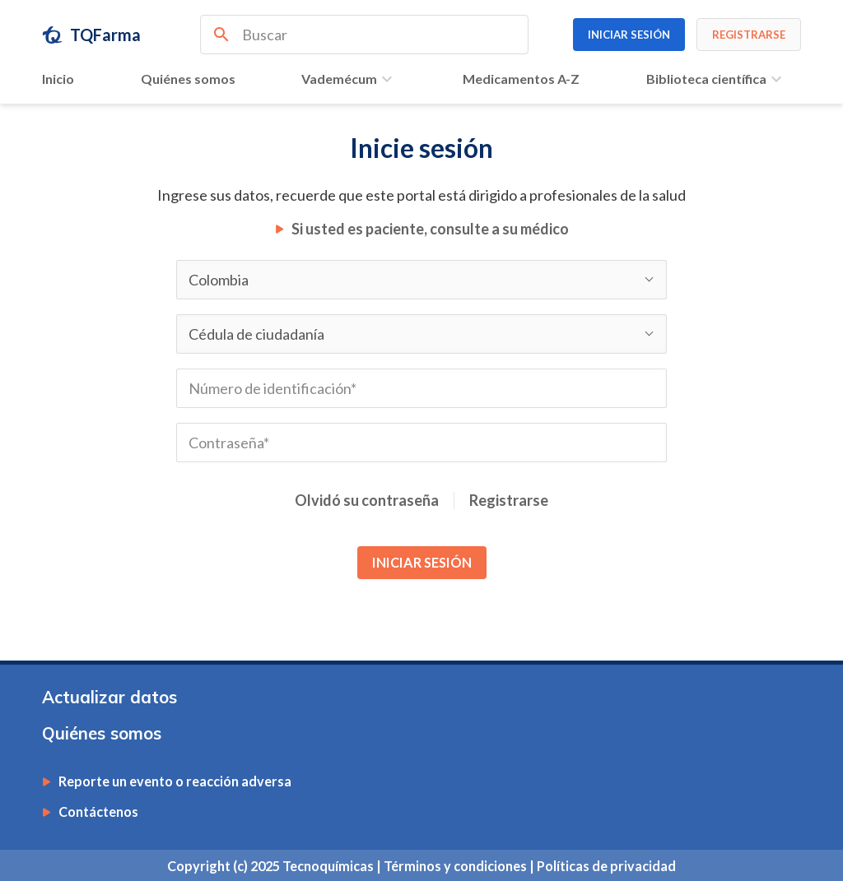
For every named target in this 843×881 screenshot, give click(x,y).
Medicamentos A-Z (521, 78)
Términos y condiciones (456, 866)
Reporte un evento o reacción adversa (174, 781)
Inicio (58, 78)
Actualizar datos (109, 697)
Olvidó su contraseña (367, 500)
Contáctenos (98, 811)
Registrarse (508, 500)
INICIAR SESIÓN (422, 562)
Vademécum (349, 79)
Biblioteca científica (716, 79)
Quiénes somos (188, 78)
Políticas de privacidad (606, 866)
